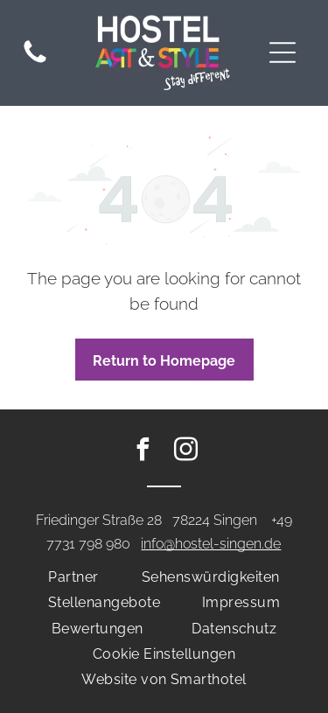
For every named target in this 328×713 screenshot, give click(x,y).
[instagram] (185, 451)
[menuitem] (73, 577)
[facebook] (142, 451)
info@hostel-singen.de (211, 543)
